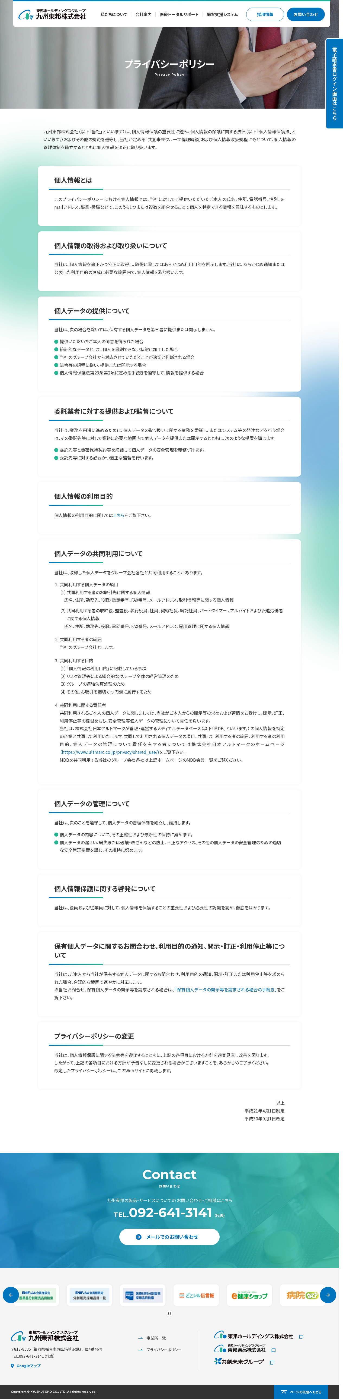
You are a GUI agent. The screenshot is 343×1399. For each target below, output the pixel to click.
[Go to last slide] (11, 1295)
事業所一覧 (152, 1338)
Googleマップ (25, 1365)
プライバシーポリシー (159, 1349)
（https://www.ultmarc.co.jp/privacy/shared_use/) (109, 752)
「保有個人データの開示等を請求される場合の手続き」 (225, 989)
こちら (118, 515)
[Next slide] (328, 1295)
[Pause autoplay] (169, 1313)
